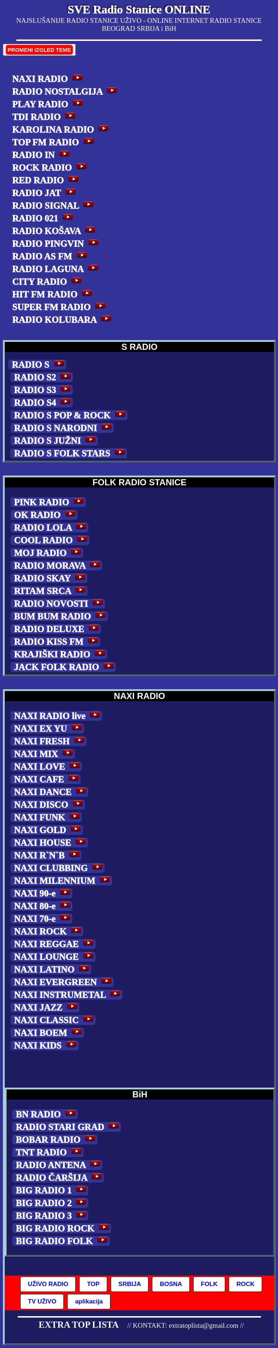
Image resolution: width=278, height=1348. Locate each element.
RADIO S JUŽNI (56, 440)
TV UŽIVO (42, 1301)
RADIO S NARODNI (64, 428)
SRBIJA (129, 1284)
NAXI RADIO (48, 79)
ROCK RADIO (50, 167)
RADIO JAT (45, 193)
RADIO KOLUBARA (62, 320)
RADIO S (39, 364)
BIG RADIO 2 (52, 1203)
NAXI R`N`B (47, 855)
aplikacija (89, 1301)
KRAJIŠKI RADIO (60, 654)
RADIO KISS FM (57, 641)
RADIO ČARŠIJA (60, 1177)
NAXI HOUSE (51, 842)
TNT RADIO (50, 1152)
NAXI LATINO (52, 969)
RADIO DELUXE (57, 629)
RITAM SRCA (51, 591)
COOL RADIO (51, 540)
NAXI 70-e (43, 919)
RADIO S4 (43, 402)
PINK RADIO (50, 502)
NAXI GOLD (48, 830)
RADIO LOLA (51, 527)
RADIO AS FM (50, 256)
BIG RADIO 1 (52, 1190)
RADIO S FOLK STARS (70, 453)
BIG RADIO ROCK (63, 1228)
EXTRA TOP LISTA (79, 1325)
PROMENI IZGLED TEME (39, 50)
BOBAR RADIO (56, 1139)
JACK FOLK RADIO (65, 667)
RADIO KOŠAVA (54, 231)
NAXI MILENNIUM (63, 881)
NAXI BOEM (49, 1033)
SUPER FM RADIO (60, 307)
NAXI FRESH (50, 741)
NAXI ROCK (48, 931)
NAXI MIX (44, 754)
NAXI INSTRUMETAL (68, 995)
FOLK (209, 1284)
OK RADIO (45, 515)
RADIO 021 (43, 218)
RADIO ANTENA (59, 1165)
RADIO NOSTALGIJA (65, 91)
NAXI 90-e (43, 893)
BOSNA (171, 1284)
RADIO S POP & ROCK (70, 415)
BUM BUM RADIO (61, 616)
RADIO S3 (43, 390)
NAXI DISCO (49, 804)
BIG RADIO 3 (52, 1216)
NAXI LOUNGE (55, 957)
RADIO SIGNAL (54, 205)
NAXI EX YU (49, 728)
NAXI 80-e (43, 906)
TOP (93, 1284)
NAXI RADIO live (58, 716)
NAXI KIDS (46, 1045)
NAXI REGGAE (55, 944)
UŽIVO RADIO (48, 1284)
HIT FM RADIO (53, 294)
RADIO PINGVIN (56, 243)
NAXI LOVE (48, 766)
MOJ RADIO (48, 553)
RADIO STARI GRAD (68, 1127)
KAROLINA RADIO (61, 129)
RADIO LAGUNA (56, 269)
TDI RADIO (44, 117)
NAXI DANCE (51, 792)
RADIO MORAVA (58, 565)
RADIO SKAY (50, 578)
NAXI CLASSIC (55, 1020)
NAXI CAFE (47, 779)
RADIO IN (42, 155)
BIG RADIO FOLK (63, 1241)
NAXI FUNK (48, 817)
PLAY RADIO (48, 104)
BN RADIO (47, 1114)
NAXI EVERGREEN (64, 982)
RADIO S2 (43, 377)
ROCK (245, 1284)
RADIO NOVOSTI (59, 603)
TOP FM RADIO (54, 142)
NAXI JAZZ (46, 1007)
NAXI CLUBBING (59, 868)
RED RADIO (46, 180)
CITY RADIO (48, 281)
